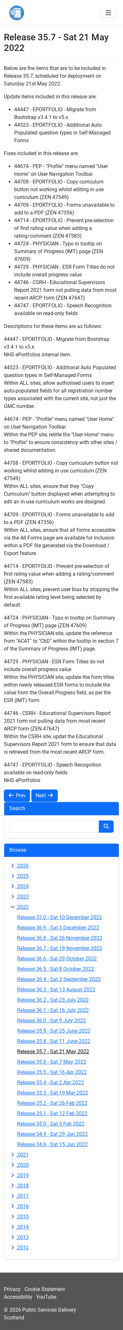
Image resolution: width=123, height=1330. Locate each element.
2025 (19, 876)
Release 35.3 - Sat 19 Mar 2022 (52, 1093)
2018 (19, 1186)
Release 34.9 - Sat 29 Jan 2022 (52, 1134)
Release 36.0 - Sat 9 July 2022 (51, 1020)
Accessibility (18, 1297)
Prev (17, 795)
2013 (19, 1237)
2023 (19, 897)
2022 (19, 907)
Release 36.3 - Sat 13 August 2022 (56, 990)
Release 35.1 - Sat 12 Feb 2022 (52, 1113)
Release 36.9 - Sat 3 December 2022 (58, 928)
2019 (19, 1175)
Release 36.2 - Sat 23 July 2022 (53, 1000)
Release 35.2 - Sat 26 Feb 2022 (52, 1103)
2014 (19, 1227)
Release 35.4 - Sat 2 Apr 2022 (50, 1082)
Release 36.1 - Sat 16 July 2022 (53, 1010)
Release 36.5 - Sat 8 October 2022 (55, 969)
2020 (19, 1165)
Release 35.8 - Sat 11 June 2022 (53, 1041)
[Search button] (106, 826)
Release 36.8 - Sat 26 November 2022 (59, 938)
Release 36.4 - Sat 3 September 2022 (59, 979)
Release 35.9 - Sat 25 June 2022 (53, 1031)
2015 (19, 1217)
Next (45, 795)
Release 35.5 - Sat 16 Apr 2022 (52, 1072)
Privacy (12, 1289)
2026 (19, 866)
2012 (19, 1248)
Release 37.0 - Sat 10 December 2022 (59, 917)
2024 (19, 886)
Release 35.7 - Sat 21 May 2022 (53, 1051)
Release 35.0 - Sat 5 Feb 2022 (51, 1124)
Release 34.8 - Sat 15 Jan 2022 (52, 1144)
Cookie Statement (45, 1289)
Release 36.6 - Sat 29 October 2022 (57, 959)
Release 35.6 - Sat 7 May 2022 (51, 1062)
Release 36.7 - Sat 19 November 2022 (59, 948)
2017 (19, 1196)
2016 (19, 1206)
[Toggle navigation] (108, 13)
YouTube (46, 1297)
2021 (19, 1155)
